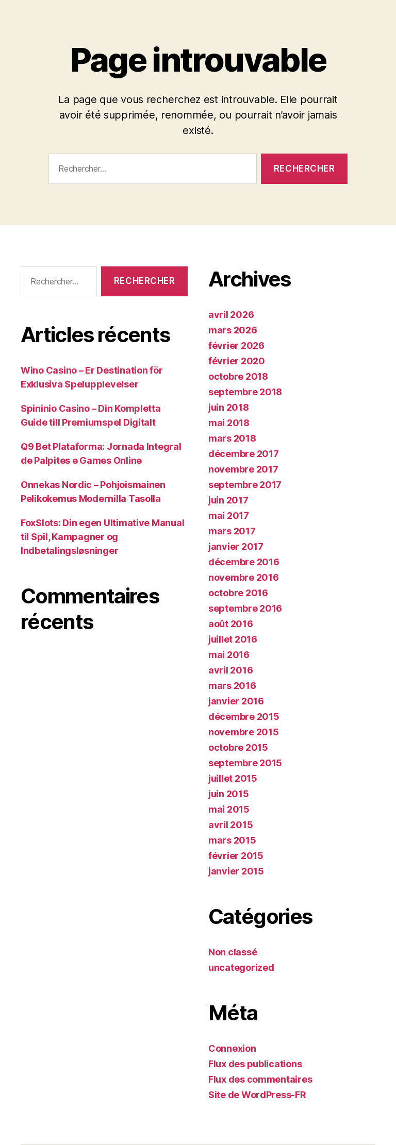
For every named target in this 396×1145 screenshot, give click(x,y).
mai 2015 (229, 809)
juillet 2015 (232, 778)
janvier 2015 (236, 871)
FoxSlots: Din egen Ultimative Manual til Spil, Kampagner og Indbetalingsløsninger (102, 536)
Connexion (232, 1048)
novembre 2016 (243, 577)
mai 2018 (229, 422)
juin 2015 (228, 793)
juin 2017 (228, 500)
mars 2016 (232, 685)
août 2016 (230, 623)
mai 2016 (229, 654)
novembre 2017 (243, 469)
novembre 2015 (243, 732)
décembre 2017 (243, 453)
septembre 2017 (245, 484)
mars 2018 (232, 438)
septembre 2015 (245, 762)
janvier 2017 (235, 546)
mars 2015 (232, 840)
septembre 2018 (245, 391)
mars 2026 (232, 330)
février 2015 (235, 855)
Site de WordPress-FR (257, 1094)
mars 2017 (232, 531)
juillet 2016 (232, 639)
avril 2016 (230, 670)
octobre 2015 (238, 747)
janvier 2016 (236, 701)
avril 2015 (230, 824)
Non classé (232, 952)
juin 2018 (228, 407)
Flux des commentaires (260, 1079)
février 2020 (236, 361)
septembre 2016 (245, 608)
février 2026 (236, 345)
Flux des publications (255, 1063)
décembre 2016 (243, 562)
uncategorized (241, 967)
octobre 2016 (238, 592)
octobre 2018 (238, 376)
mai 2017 (228, 515)
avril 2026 (231, 314)
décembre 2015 (243, 716)
